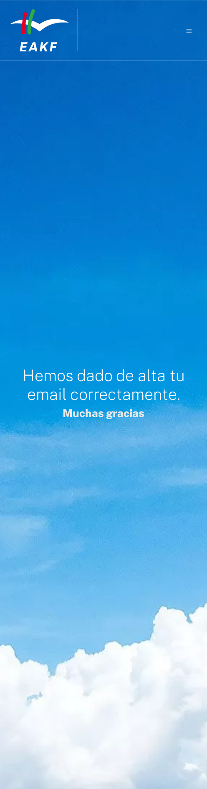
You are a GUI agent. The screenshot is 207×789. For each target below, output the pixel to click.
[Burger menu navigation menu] (189, 30)
